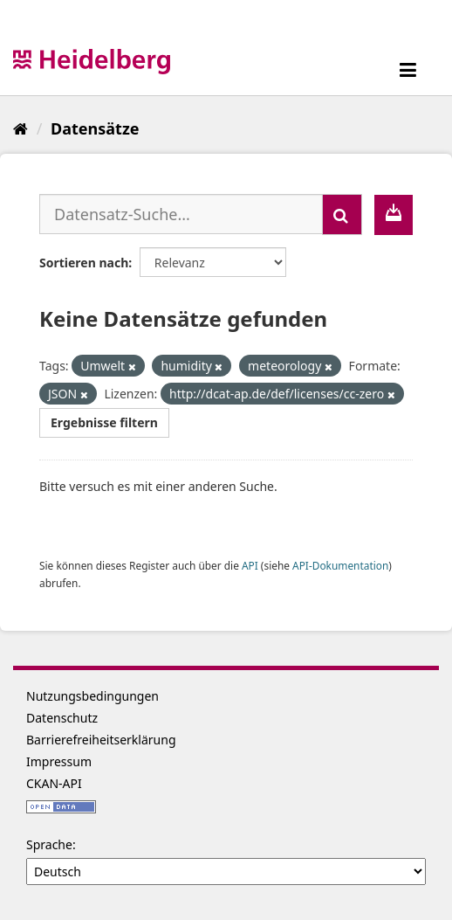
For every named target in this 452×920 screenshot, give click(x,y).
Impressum (59, 761)
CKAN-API (54, 783)
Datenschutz (62, 717)
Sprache (49, 844)
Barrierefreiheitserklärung (101, 739)
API (250, 565)
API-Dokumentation (340, 565)
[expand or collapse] (408, 69)
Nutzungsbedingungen (92, 696)
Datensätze (95, 128)
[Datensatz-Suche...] (181, 214)
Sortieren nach (83, 262)
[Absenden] (342, 214)
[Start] (20, 128)
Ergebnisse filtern (104, 422)
